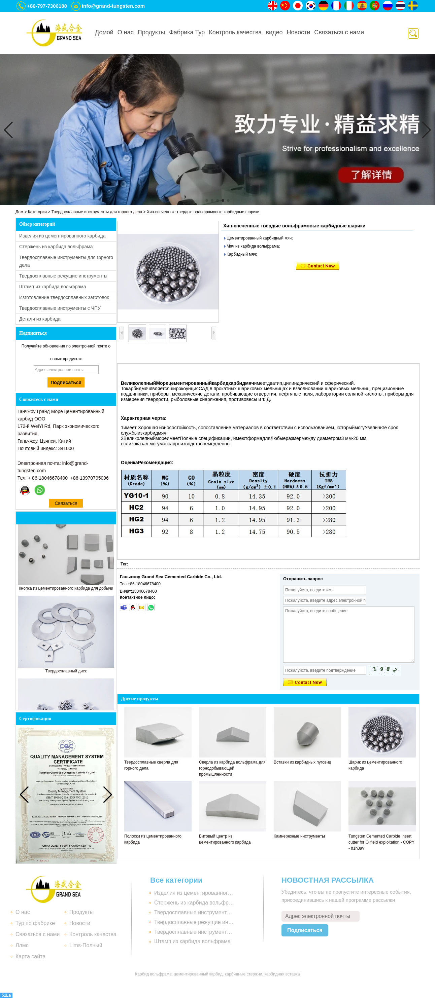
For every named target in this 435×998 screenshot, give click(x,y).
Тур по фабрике (35, 923)
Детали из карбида (40, 319)
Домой (104, 32)
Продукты (151, 32)
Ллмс (22, 945)
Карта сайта (30, 956)
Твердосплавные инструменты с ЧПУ (60, 308)
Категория (37, 212)
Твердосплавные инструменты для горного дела (97, 212)
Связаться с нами (339, 32)
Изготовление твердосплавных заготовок (64, 297)
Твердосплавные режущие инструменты (63, 276)
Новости (298, 32)
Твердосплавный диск (66, 672)
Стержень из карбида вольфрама (56, 246)
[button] (206, 200)
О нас (126, 32)
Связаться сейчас (66, 504)
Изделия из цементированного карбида (62, 235)
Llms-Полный (85, 945)
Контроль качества (235, 32)
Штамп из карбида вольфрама (52, 286)
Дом (19, 212)
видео (274, 32)
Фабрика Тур (187, 32)
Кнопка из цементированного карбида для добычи (66, 590)
